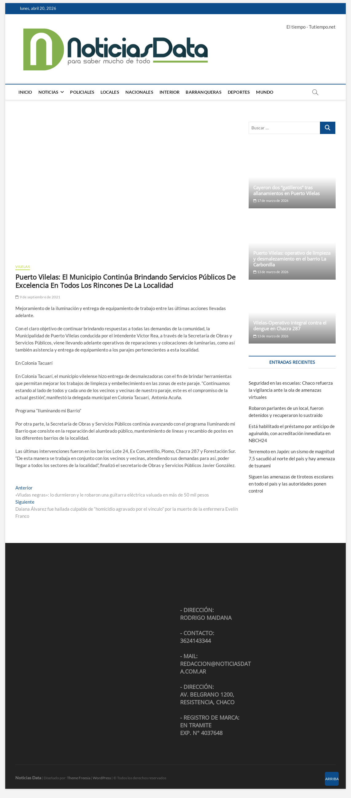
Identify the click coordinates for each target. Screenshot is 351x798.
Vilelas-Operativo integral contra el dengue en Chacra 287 (289, 326)
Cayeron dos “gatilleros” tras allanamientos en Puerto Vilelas (286, 190)
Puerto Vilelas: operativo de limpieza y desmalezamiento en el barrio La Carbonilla (291, 259)
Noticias (48, 92)
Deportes (239, 92)
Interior (170, 92)
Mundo (264, 92)
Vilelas (22, 266)
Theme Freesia (78, 778)
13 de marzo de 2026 (270, 272)
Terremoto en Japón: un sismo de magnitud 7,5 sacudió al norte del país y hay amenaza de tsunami (292, 458)
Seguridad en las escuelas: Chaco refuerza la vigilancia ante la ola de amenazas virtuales (291, 390)
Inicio (25, 92)
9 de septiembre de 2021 (37, 297)
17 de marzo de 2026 (270, 200)
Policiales (82, 92)
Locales (110, 92)
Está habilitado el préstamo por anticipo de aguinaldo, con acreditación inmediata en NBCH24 (292, 433)
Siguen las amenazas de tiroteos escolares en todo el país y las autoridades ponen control (291, 483)
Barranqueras (203, 92)
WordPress (102, 778)
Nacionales (139, 92)
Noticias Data (28, 777)
